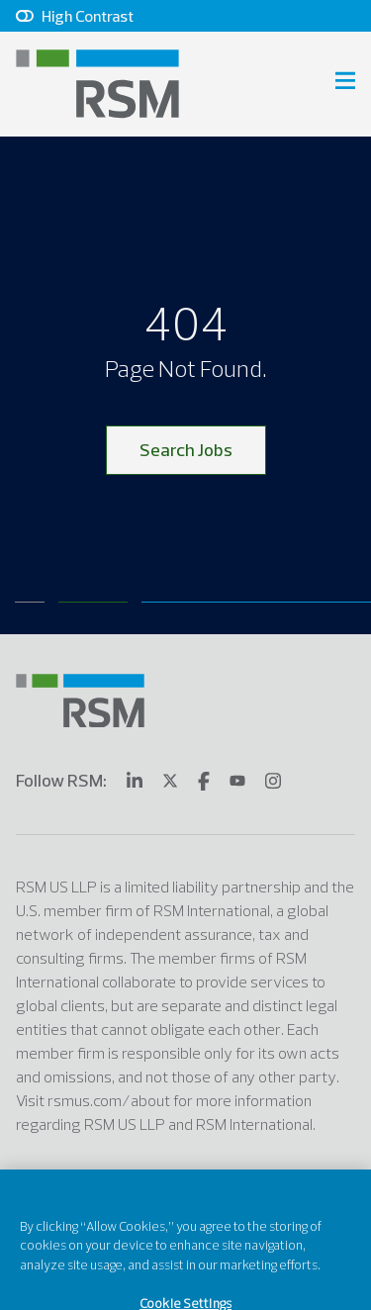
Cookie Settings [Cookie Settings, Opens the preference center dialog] (185, 1289)
